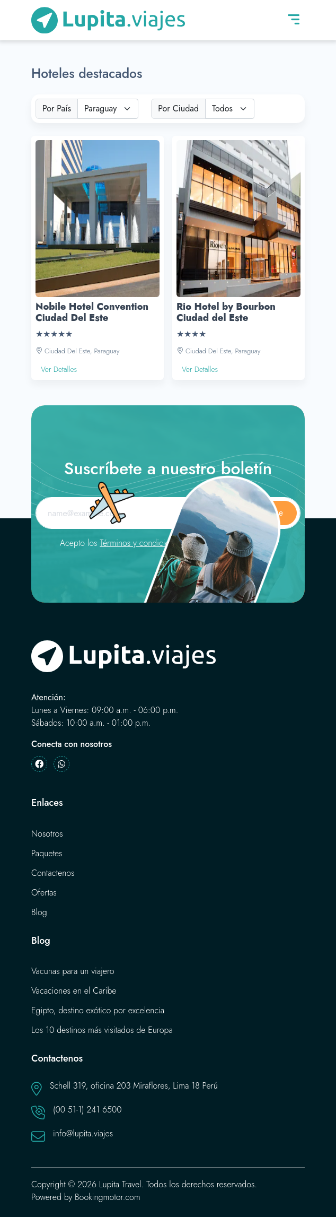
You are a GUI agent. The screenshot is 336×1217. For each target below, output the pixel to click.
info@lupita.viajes (83, 1133)
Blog (39, 912)
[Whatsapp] (61, 764)
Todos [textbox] (222, 108)
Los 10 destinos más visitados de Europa (102, 1030)
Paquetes (47, 853)
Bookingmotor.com (107, 1197)
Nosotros (47, 834)
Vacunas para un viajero (72, 971)
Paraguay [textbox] (100, 108)
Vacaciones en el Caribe (74, 991)
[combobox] (107, 109)
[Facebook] (39, 764)
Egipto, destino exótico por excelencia (97, 1010)
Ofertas (44, 892)
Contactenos (53, 873)
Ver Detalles (59, 369)
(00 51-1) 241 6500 (87, 1109)
